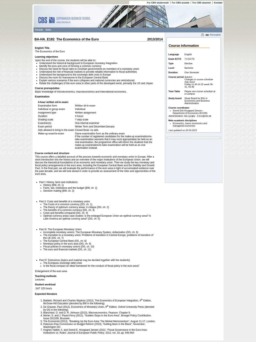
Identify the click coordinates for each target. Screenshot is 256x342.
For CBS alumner (201, 2)
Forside (39, 30)
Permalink (213, 34)
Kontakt (218, 2)
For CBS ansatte (181, 2)
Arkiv (48, 30)
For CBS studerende (158, 2)
